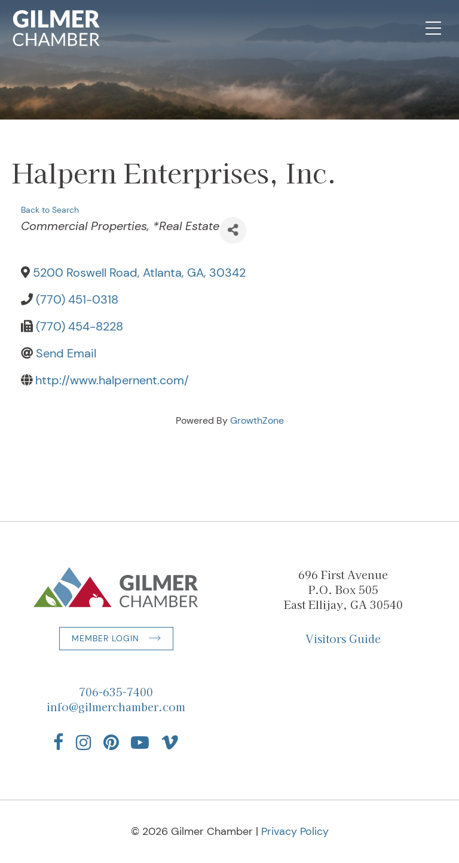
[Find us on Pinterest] (111, 742)
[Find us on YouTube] (140, 742)
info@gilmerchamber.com (116, 706)
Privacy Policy (295, 831)
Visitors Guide (343, 638)
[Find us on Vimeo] (170, 742)
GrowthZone (257, 420)
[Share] (232, 230)
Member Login (105, 638)
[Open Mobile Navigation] (433, 28)
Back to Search (50, 209)
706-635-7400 (116, 691)
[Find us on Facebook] (58, 742)
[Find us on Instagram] (83, 742)
